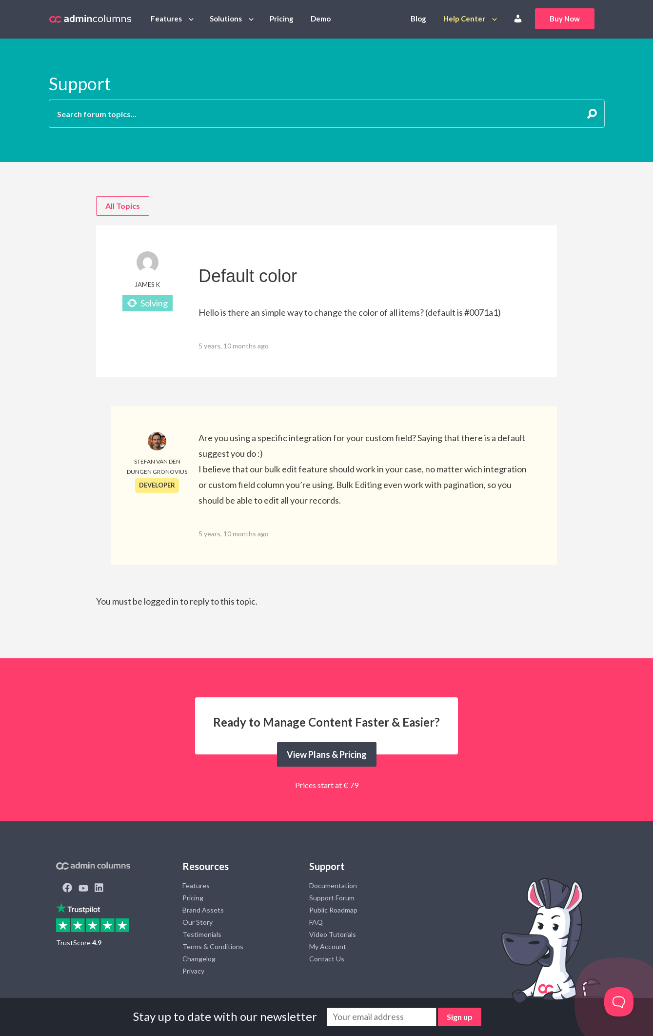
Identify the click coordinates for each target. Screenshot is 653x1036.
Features (166, 18)
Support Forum (332, 898)
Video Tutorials (332, 934)
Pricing (282, 18)
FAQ (316, 922)
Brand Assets (203, 910)
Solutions (226, 18)
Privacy (193, 971)
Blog (418, 18)
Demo (321, 18)
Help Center (464, 18)
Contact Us (326, 959)
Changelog (199, 959)
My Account (327, 946)
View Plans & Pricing (327, 754)
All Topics (122, 205)
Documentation (333, 885)
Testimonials (201, 934)
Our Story (197, 922)
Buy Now (565, 18)
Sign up (460, 1016)
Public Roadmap (333, 910)
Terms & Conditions (212, 946)
